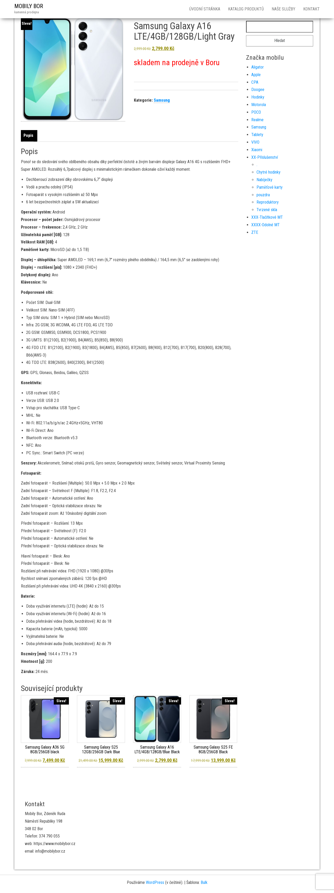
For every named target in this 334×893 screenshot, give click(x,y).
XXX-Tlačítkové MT (267, 217)
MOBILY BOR (28, 6)
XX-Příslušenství (264, 157)
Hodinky (257, 97)
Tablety (257, 134)
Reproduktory (268, 202)
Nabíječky (264, 179)
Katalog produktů (246, 9)
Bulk (204, 882)
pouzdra (263, 194)
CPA (254, 82)
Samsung (162, 100)
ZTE (254, 232)
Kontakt (311, 9)
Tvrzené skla (267, 209)
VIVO (255, 142)
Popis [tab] (28, 135)
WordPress (155, 882)
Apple (256, 74)
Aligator (257, 67)
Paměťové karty (270, 187)
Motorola (258, 104)
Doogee (257, 89)
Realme (257, 119)
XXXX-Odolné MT (265, 224)
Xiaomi (256, 149)
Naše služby (283, 9)
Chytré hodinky (269, 172)
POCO (256, 112)
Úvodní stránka (204, 9)
